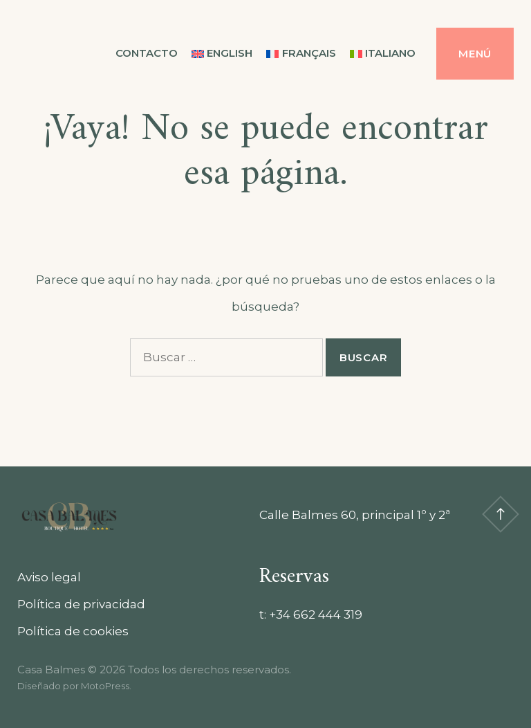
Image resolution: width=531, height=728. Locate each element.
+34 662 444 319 (315, 614)
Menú (475, 53)
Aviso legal (49, 577)
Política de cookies (73, 631)
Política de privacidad (81, 604)
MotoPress (105, 685)
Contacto (146, 53)
